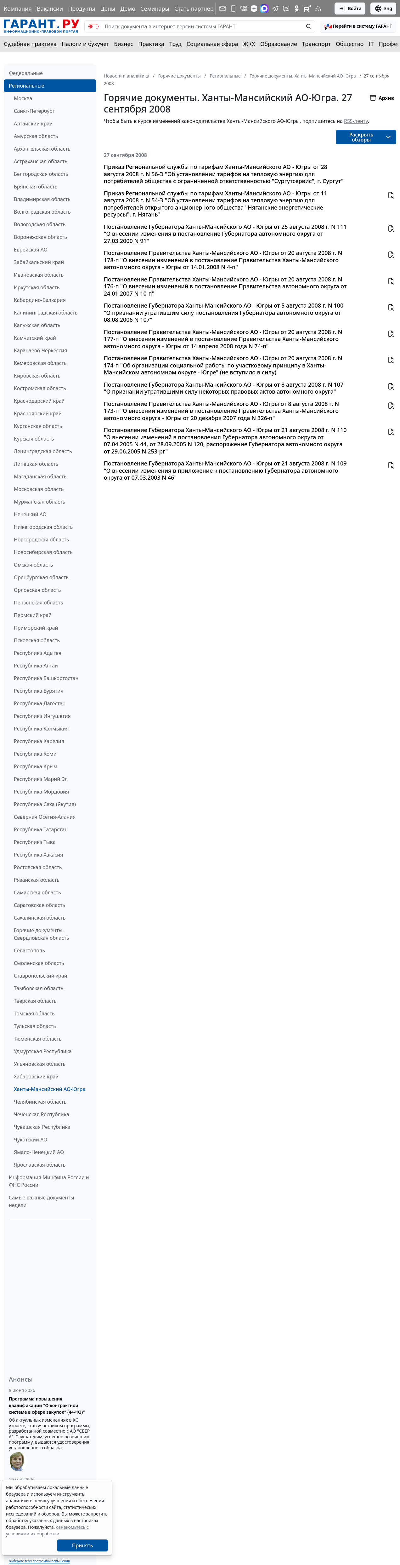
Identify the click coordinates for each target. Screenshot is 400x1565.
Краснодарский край (39, 400)
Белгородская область (41, 173)
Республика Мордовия (41, 791)
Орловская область (37, 589)
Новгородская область (41, 539)
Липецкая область (36, 463)
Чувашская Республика (42, 1126)
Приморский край (36, 627)
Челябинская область (40, 1101)
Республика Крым (35, 766)
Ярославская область (39, 1164)
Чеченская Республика (41, 1114)
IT (371, 44)
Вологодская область (39, 224)
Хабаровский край (36, 1076)
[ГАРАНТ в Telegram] (275, 8)
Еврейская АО (31, 249)
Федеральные (26, 73)
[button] (358, 26)
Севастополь (29, 950)
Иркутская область (37, 287)
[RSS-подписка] (318, 8)
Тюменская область (38, 1038)
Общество (350, 44)
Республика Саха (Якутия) (45, 804)
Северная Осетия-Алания (45, 816)
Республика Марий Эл (41, 779)
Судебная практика (30, 44)
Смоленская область (39, 963)
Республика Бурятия (38, 690)
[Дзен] (254, 8)
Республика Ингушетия (42, 716)
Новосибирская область (43, 552)
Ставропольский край (40, 975)
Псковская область (37, 640)
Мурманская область (39, 501)
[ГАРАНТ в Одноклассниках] (297, 8)
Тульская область (35, 1026)
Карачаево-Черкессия (40, 350)
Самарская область (37, 892)
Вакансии (50, 8)
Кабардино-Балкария (40, 300)
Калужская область (37, 325)
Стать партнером (197, 8)
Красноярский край (38, 413)
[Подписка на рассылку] (222, 8)
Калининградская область (46, 312)
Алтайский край (33, 123)
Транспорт (316, 44)
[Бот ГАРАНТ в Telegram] (286, 8)
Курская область (34, 438)
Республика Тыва (35, 842)
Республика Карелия (39, 741)
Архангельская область (42, 148)
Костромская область (40, 388)
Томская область (34, 1013)
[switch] (93, 26)
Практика (151, 44)
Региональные (26, 85)
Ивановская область (39, 274)
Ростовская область (38, 867)
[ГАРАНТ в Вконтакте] (244, 8)
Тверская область (35, 1000)
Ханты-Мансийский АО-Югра (50, 1089)
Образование (278, 44)
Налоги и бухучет (85, 44)
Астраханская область (40, 161)
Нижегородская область (43, 526)
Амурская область (36, 136)
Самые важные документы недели (41, 1201)
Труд (175, 44)
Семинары (154, 8)
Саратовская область (39, 905)
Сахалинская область (39, 917)
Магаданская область (40, 476)
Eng (383, 8)
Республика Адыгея (37, 653)
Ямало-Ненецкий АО (39, 1152)
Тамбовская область (38, 988)
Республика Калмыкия (41, 728)
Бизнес (123, 44)
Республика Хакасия (38, 854)
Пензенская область (38, 602)
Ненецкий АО (30, 514)
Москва (23, 98)
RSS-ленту (356, 121)
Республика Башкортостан (46, 678)
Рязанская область (36, 879)
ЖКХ (249, 44)
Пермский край (33, 615)
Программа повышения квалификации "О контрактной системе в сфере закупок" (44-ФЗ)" (47, 1405)
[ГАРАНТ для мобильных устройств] (233, 8)
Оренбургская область (41, 577)
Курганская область (38, 426)
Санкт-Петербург (34, 110)
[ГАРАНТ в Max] (264, 8)
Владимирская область (42, 199)
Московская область (39, 489)
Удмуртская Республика (43, 1051)
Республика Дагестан (39, 703)
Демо (127, 8)
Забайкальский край (39, 262)
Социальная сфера (212, 44)
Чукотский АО (30, 1139)
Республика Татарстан (41, 829)
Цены (107, 8)
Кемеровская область (40, 363)
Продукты (81, 8)
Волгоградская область (42, 211)
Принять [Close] (82, 1545)
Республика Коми (35, 753)
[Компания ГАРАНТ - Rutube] (307, 8)
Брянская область (35, 186)
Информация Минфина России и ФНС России (49, 1181)
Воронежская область (40, 237)
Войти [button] (350, 8)
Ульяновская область (39, 1063)
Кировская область (37, 375)
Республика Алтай (36, 665)
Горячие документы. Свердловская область (41, 934)
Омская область (33, 564)
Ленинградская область (43, 451)
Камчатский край (35, 337)
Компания (18, 8)
